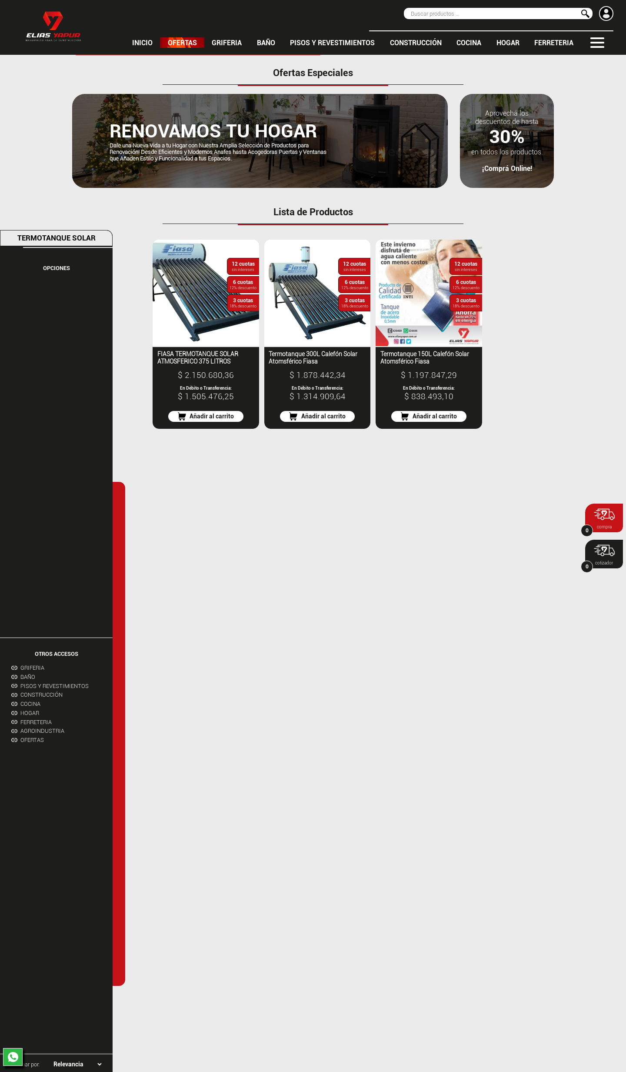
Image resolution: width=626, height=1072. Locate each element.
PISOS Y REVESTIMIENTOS (332, 43)
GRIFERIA (227, 43)
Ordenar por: (25, 1064)
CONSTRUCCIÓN (416, 43)
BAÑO (266, 43)
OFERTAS (182, 43)
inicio (142, 43)
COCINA (468, 43)
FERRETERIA (553, 43)
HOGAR (507, 43)
